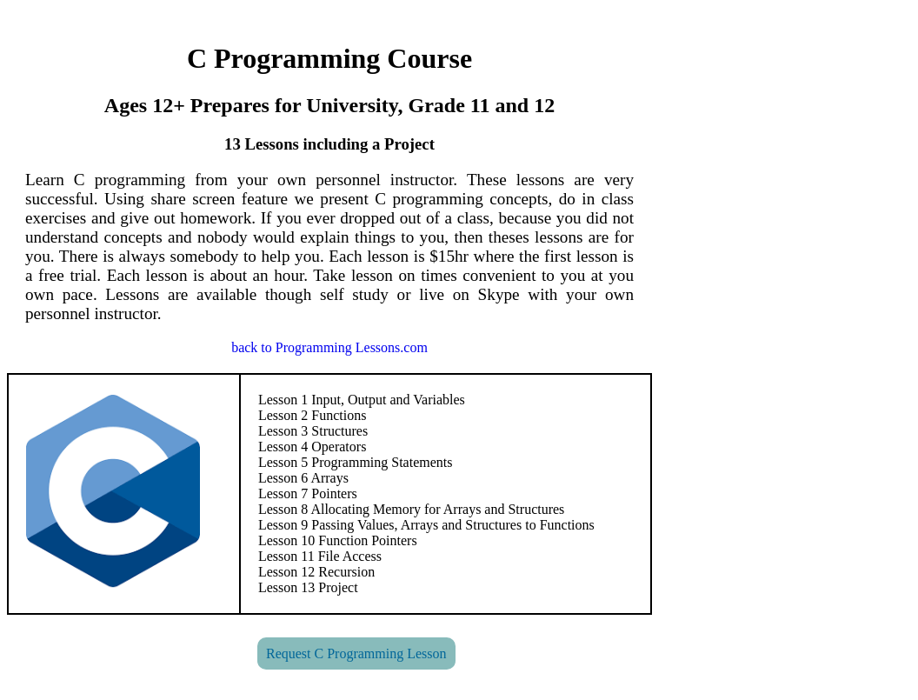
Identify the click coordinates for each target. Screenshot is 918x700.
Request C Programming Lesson (356, 653)
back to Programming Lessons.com (329, 347)
